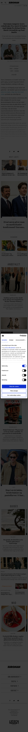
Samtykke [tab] (4, 340)
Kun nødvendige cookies (14, 395)
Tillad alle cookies (14, 386)
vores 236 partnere (10, 347)
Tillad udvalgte (14, 390)
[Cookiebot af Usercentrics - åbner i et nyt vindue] (20, 336)
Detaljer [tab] (11, 340)
